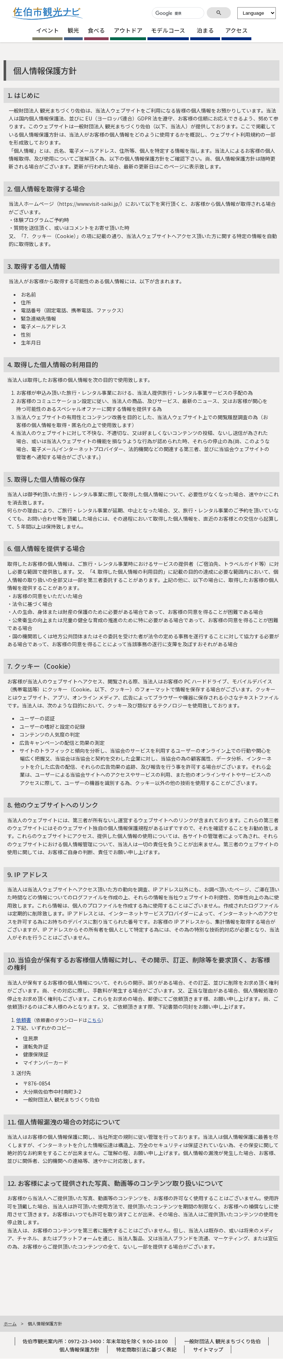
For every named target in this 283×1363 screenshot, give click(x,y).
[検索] (177, 13)
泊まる (205, 30)
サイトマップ (208, 1349)
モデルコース (168, 30)
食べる (96, 30)
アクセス (236, 30)
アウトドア (128, 30)
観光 (73, 30)
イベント (47, 30)
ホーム (10, 1323)
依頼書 (23, 1019)
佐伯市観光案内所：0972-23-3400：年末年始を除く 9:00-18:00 (95, 1341)
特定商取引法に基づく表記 (146, 1349)
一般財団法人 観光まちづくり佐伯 (222, 1341)
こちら (94, 1020)
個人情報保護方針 (79, 1349)
